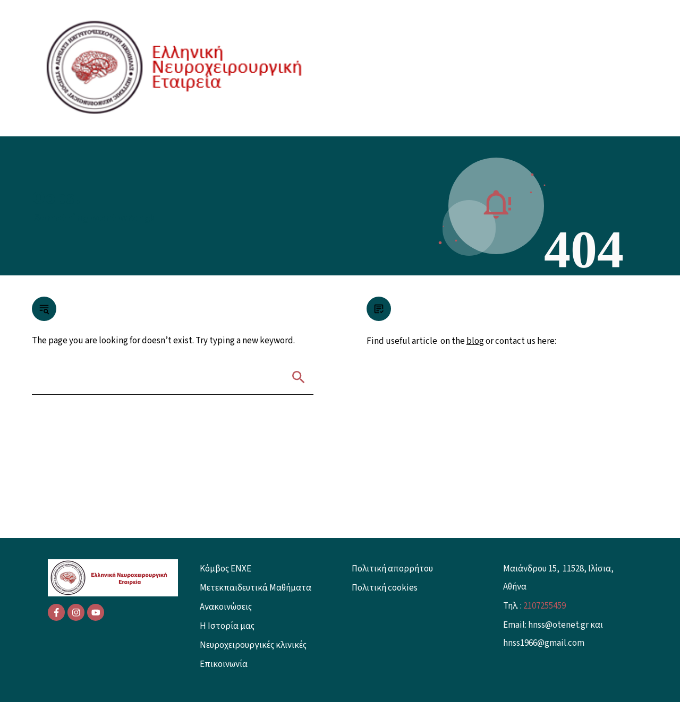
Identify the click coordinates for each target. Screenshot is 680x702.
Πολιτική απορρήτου (392, 568)
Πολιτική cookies (385, 588)
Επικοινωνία (224, 664)
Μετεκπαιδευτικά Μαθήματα (255, 588)
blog (475, 341)
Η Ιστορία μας (227, 626)
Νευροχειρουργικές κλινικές (253, 645)
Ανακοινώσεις (226, 607)
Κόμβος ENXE (225, 568)
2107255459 (544, 606)
